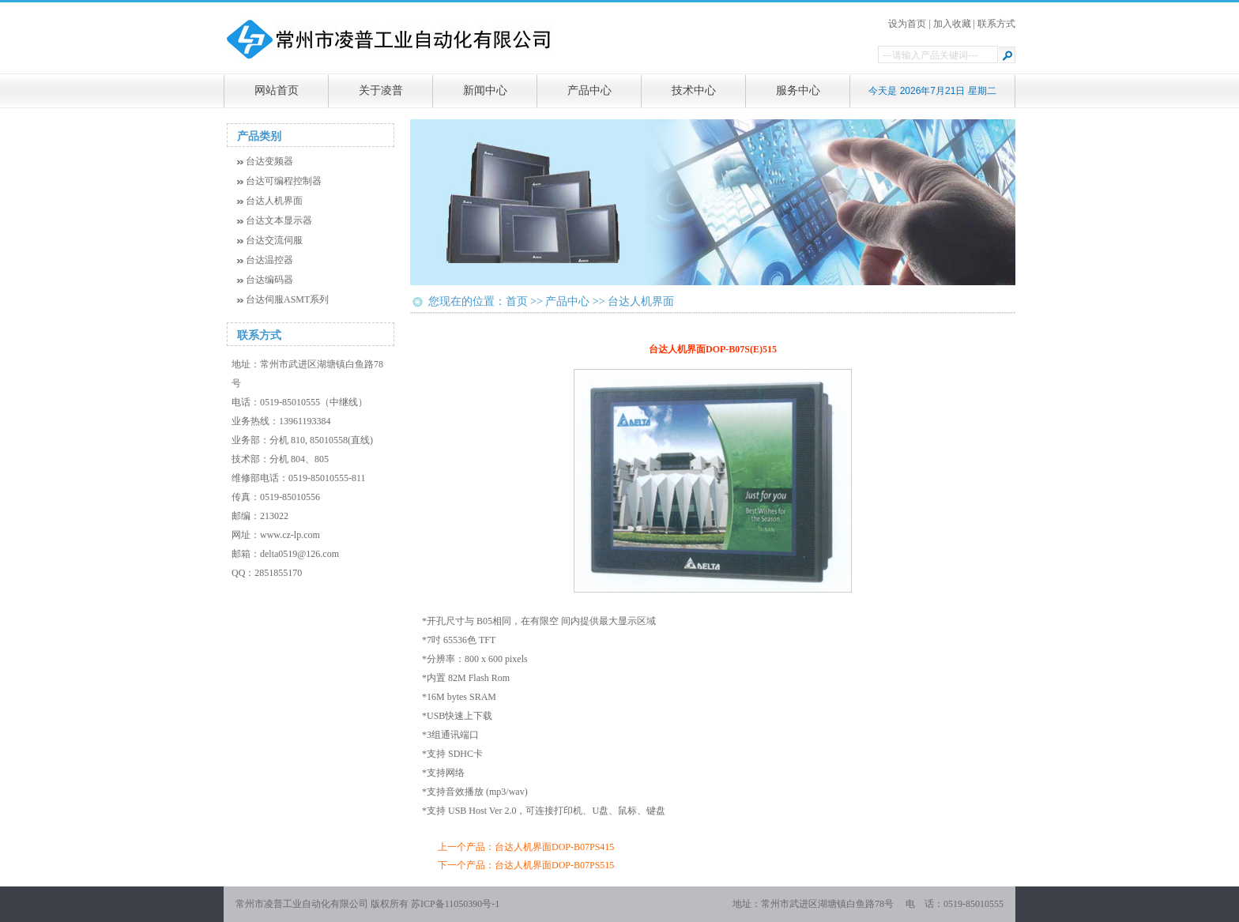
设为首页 (907, 23)
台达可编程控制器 (284, 180)
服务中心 (798, 90)
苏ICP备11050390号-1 (455, 903)
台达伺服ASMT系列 (287, 299)
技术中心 (694, 90)
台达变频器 (269, 161)
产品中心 (589, 90)
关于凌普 (381, 90)
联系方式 (996, 23)
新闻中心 (485, 90)
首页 (517, 301)
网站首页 (276, 90)
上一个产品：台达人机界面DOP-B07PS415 (526, 846)
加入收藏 (952, 23)
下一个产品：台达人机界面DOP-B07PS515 (526, 865)
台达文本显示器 (279, 220)
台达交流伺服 (274, 240)
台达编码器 (269, 279)
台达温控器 (269, 259)
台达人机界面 (274, 200)
